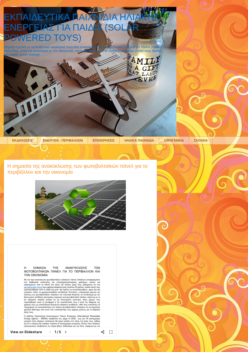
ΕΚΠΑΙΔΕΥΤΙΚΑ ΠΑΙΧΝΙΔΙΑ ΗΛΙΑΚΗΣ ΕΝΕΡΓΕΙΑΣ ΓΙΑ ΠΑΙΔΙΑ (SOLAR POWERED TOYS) (81, 27)
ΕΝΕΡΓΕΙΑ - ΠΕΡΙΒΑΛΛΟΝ (63, 140)
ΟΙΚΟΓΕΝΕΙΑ (174, 140)
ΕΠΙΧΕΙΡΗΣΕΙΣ (104, 140)
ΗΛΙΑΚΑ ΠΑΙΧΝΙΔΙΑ (139, 140)
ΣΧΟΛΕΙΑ (201, 140)
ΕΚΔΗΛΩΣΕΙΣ (22, 140)
